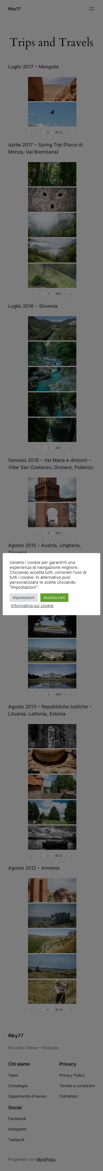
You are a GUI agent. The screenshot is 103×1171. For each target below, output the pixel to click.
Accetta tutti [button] (54, 597)
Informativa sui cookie (32, 605)
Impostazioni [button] (23, 597)
